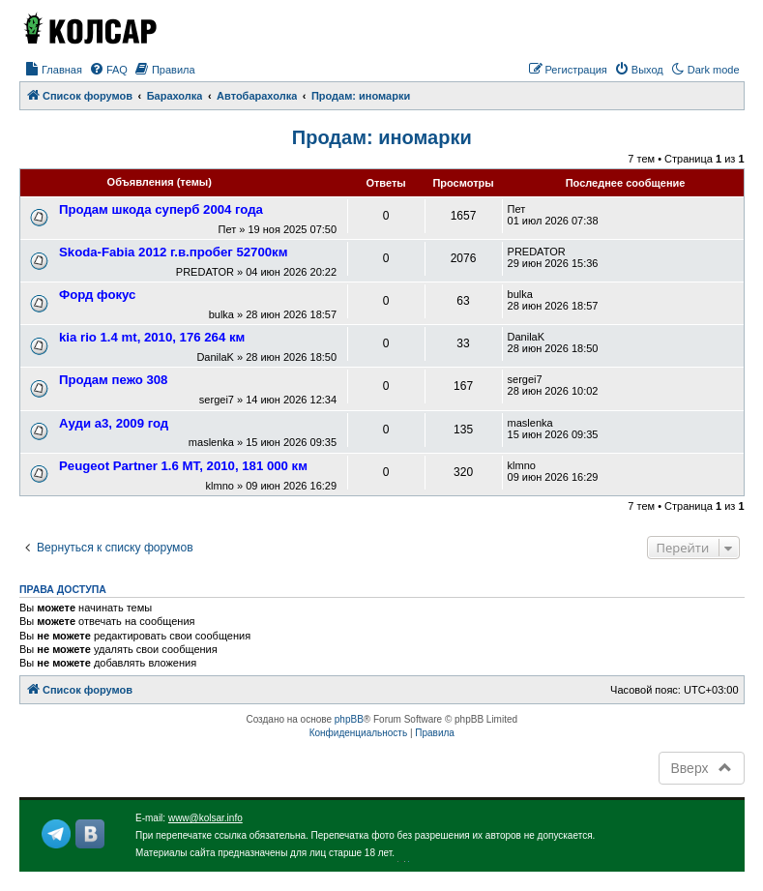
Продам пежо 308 (113, 379)
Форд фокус (97, 294)
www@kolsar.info (205, 818)
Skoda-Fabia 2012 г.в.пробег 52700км (173, 252)
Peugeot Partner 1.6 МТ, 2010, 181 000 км (183, 466)
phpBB (349, 719)
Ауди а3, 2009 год (113, 423)
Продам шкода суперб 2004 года (161, 209)
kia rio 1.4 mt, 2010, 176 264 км (152, 337)
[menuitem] (53, 69)
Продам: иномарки (382, 137)
